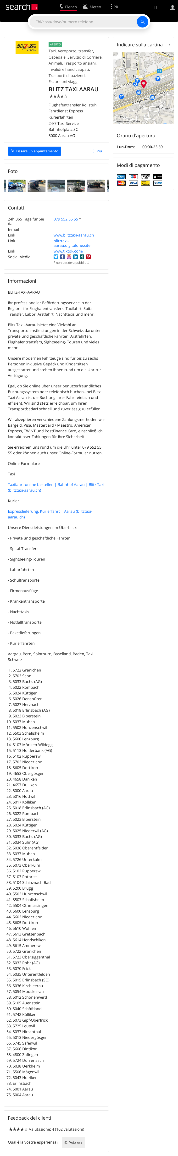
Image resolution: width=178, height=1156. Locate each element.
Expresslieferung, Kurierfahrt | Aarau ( (42, 511)
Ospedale (57, 57)
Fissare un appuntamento (37, 151)
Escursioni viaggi (63, 81)
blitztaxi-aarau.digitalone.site (72, 243)
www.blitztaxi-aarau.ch (74, 235)
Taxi (52, 51)
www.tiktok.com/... (70, 251)
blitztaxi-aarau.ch (24, 490)
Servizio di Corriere (84, 57)
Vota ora (75, 1142)
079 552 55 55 (66, 219)
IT (155, 7)
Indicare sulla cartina (140, 44)
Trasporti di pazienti (67, 75)
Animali (55, 63)
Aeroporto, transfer (75, 51)
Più (99, 151)
